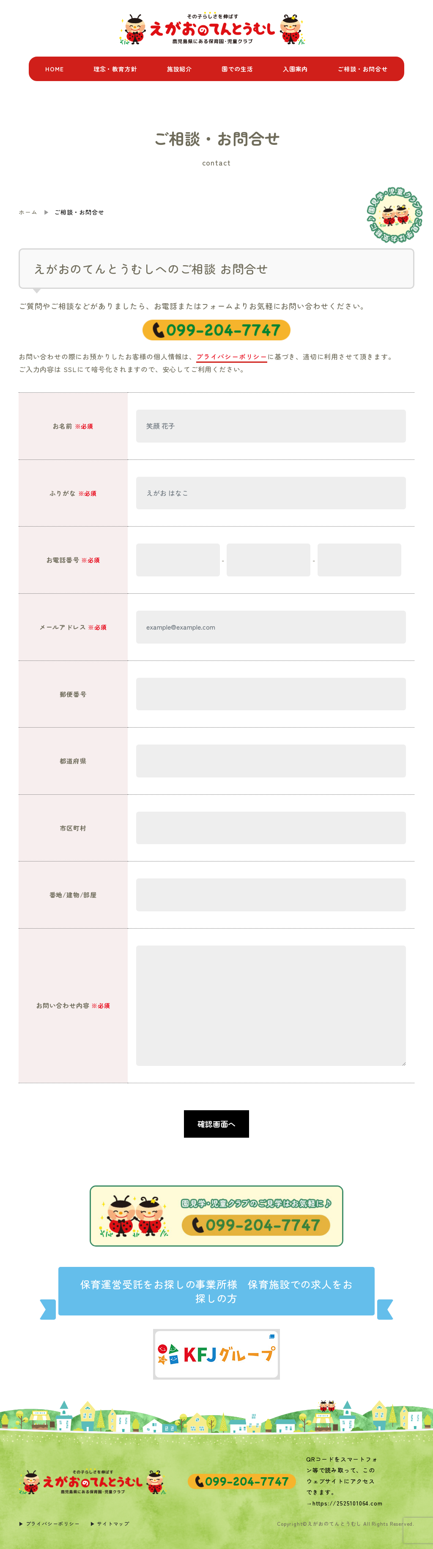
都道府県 (73, 760)
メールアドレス (73, 626)
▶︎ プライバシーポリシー (49, 1523)
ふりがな (73, 493)
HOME (54, 69)
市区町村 (73, 827)
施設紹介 (179, 69)
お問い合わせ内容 (73, 1005)
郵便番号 (73, 694)
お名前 (72, 425)
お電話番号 (73, 559)
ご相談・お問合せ (362, 69)
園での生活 (237, 69)
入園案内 (295, 69)
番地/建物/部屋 (73, 894)
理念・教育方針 (115, 69)
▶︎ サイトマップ (109, 1523)
